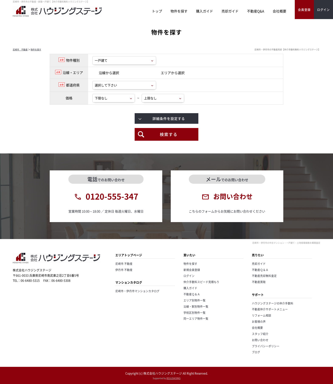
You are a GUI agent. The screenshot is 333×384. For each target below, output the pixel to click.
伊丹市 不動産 (124, 270)
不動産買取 (259, 282)
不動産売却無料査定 (264, 276)
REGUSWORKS (173, 378)
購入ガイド (204, 11)
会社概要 (279, 11)
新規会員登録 (191, 270)
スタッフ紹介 (260, 334)
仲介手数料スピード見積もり (201, 282)
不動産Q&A (255, 11)
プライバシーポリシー (265, 346)
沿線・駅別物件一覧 (195, 306)
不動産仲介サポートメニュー (270, 309)
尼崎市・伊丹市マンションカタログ (137, 291)
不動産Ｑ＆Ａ (191, 294)
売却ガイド (230, 11)
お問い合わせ (260, 340)
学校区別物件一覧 (194, 312)
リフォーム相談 (261, 315)
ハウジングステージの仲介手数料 (272, 303)
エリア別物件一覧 (194, 300)
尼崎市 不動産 (20, 49)
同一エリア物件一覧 (195, 318)
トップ (157, 11)
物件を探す (179, 11)
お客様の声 (259, 321)
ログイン (189, 276)
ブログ (256, 352)
